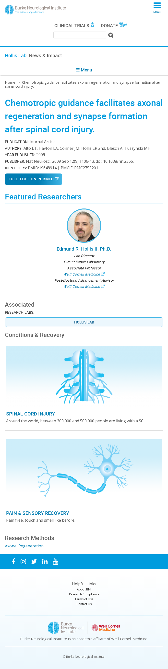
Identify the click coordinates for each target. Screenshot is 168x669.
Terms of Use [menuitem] (84, 599)
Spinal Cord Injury (30, 413)
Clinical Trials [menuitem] (71, 25)
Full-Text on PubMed (31, 179)
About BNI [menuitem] (84, 589)
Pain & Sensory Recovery (37, 513)
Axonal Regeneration (24, 546)
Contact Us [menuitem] (84, 604)
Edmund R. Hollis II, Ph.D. (84, 248)
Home (10, 82)
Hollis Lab (84, 322)
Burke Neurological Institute (35, 10)
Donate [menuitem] (109, 25)
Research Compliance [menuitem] (84, 594)
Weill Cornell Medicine (81, 274)
